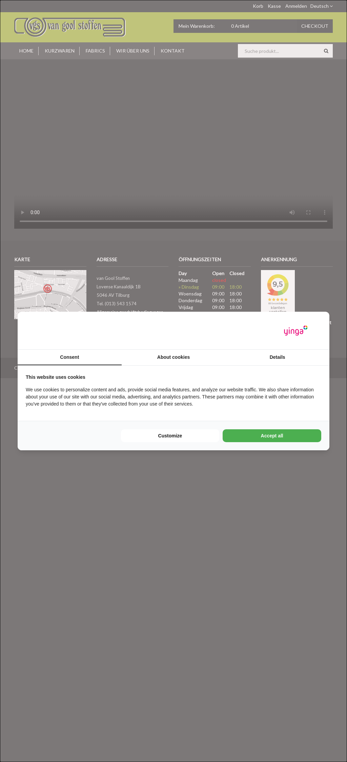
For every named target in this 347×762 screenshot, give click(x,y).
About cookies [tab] (173, 357)
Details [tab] (277, 357)
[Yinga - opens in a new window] (295, 330)
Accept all (272, 435)
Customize (170, 435)
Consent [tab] (69, 357)
